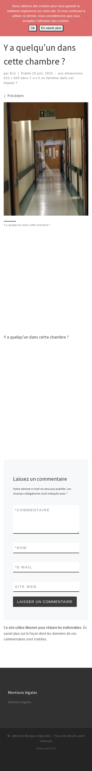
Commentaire (32, 510)
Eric (13, 73)
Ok (33, 28)
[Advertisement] (46, 280)
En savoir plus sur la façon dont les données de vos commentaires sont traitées (45, 633)
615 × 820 (12, 78)
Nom (21, 547)
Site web (26, 586)
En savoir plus (51, 28)
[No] (85, 18)
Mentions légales (19, 702)
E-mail (24, 567)
